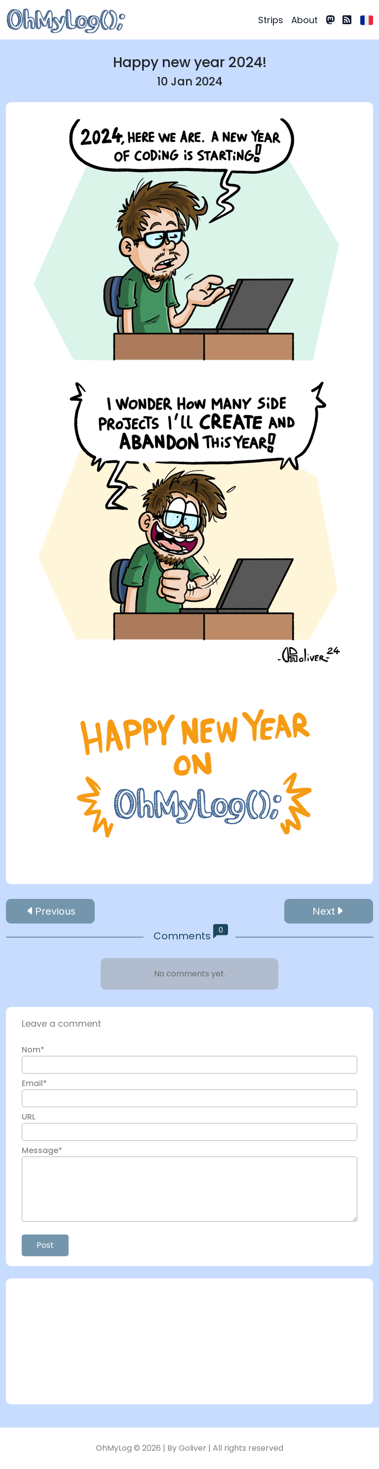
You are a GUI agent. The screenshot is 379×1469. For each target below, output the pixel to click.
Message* (42, 1150)
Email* (34, 1083)
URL (29, 1116)
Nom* (33, 1049)
